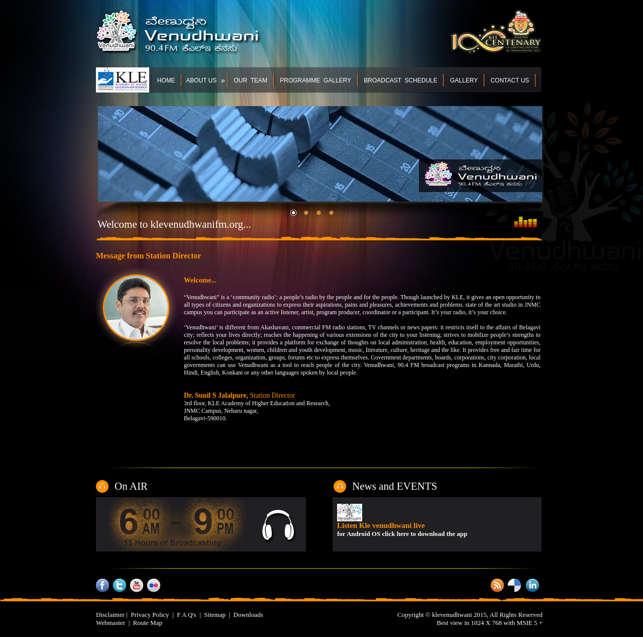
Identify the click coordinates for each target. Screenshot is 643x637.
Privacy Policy (150, 614)
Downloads (248, 614)
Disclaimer (110, 614)
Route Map (147, 622)
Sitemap (215, 614)
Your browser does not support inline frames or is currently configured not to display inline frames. (437, 524)
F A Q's (186, 614)
